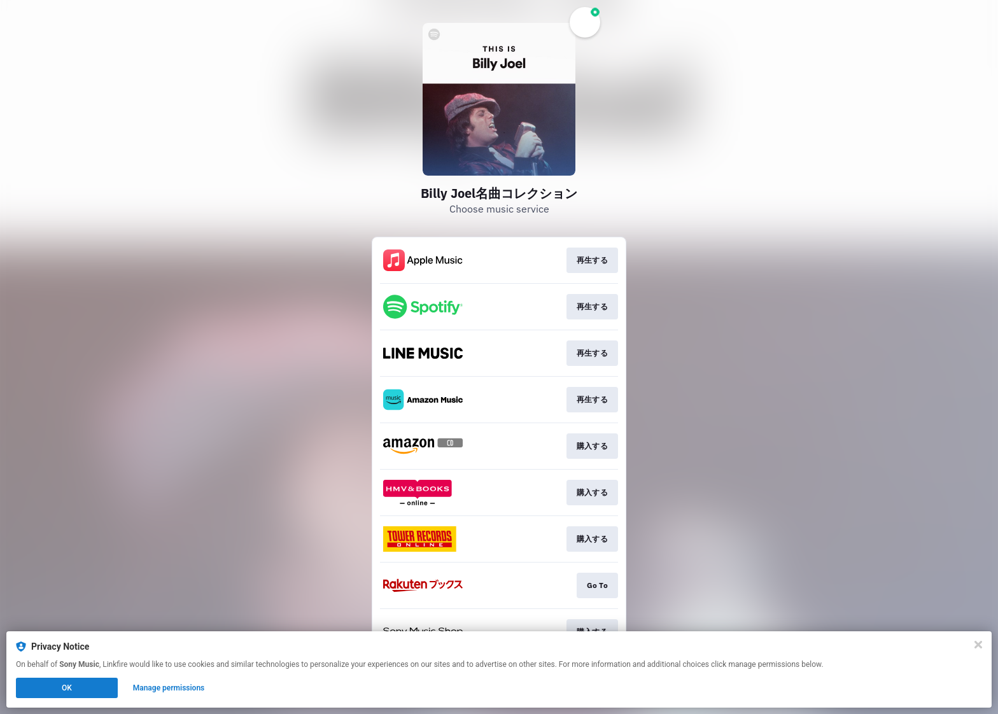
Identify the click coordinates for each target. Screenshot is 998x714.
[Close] (978, 644)
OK (67, 687)
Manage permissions (169, 687)
